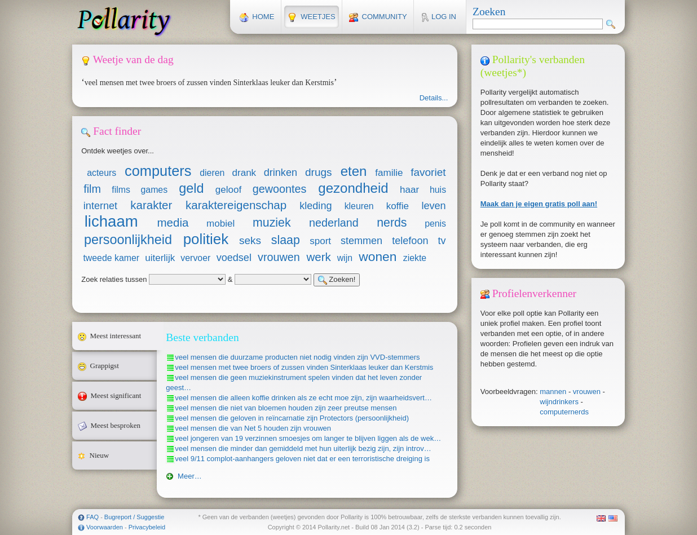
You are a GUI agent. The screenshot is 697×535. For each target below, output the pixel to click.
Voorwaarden (104, 527)
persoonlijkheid (128, 239)
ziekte (414, 258)
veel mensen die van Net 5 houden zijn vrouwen (253, 428)
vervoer (195, 258)
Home (257, 17)
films (121, 189)
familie (389, 172)
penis (435, 223)
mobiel (220, 223)
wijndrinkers (559, 401)
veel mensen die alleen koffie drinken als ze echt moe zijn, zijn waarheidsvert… (303, 397)
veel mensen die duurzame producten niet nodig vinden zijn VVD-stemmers (297, 357)
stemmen (361, 240)
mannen (553, 391)
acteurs (101, 173)
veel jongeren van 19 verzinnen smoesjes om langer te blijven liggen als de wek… (308, 438)
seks (250, 240)
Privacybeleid (147, 527)
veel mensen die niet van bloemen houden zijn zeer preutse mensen (285, 408)
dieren (212, 173)
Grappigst (117, 366)
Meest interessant (117, 336)
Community (378, 17)
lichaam (111, 221)
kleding (315, 205)
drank (244, 172)
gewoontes (280, 189)
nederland (334, 222)
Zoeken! (337, 280)
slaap (285, 240)
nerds (392, 222)
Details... (434, 98)
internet (100, 205)
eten (354, 171)
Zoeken (489, 11)
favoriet (428, 172)
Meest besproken (117, 426)
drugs (318, 172)
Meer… (183, 476)
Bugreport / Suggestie (134, 517)
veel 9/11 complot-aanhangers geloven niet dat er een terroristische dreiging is (302, 458)
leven (433, 205)
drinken (280, 172)
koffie (397, 206)
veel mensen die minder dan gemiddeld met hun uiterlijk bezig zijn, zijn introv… (303, 448)
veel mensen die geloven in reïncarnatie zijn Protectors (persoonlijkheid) (292, 418)
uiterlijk (160, 258)
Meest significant (117, 396)
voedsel (234, 257)
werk (318, 256)
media (172, 222)
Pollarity (124, 22)
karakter (151, 204)
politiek (206, 239)
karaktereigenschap (236, 204)
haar (409, 189)
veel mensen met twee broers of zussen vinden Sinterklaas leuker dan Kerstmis (304, 367)
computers (158, 171)
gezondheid (353, 188)
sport (320, 241)
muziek (272, 222)
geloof (228, 189)
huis (438, 189)
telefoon (410, 240)
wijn (344, 258)
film (92, 189)
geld (191, 188)
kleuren (359, 206)
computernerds (564, 412)
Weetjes (311, 17)
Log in (438, 17)
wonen (377, 256)
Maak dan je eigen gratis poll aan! (538, 204)
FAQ (92, 517)
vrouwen (587, 391)
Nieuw (117, 455)
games (154, 189)
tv (442, 240)
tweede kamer (111, 258)
